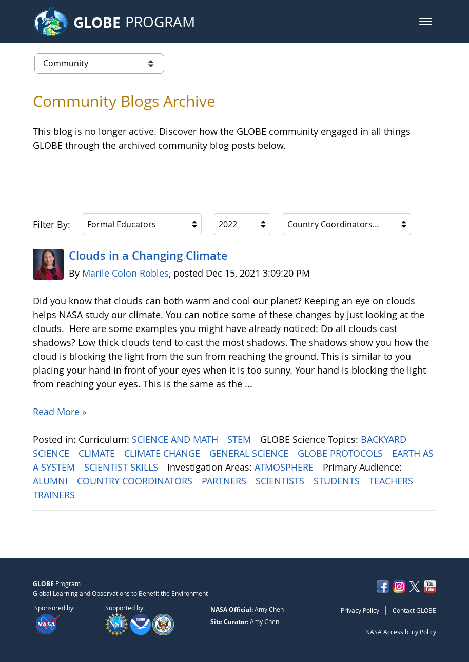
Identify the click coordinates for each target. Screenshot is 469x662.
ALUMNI (51, 481)
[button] (425, 21)
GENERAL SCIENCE (250, 453)
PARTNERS (225, 481)
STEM (240, 439)
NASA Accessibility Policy (400, 632)
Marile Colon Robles (125, 273)
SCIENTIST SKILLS (122, 467)
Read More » (60, 411)
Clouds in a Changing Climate (148, 255)
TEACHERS (392, 481)
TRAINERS (55, 495)
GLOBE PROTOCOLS (341, 453)
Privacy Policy (360, 610)
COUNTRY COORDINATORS (136, 481)
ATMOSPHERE (285, 467)
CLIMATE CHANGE (163, 453)
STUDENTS (338, 481)
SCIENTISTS (281, 481)
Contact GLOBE (414, 610)
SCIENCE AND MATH (176, 439)
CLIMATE (98, 453)
